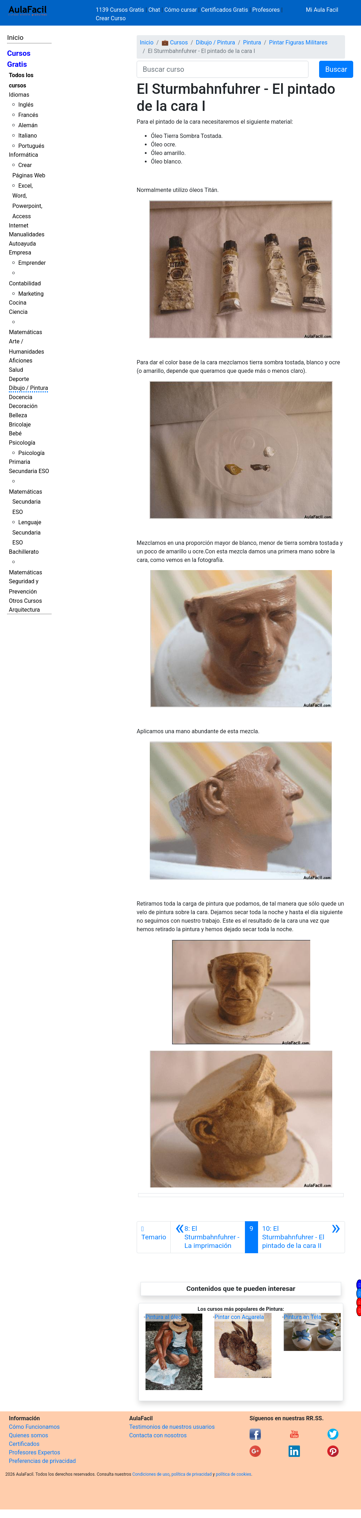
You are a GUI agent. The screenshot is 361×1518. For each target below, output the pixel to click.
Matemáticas (25, 332)
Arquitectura (24, 609)
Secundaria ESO (29, 471)
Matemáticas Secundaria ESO (25, 502)
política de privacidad (191, 1474)
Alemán (27, 125)
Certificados (24, 1444)
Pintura (252, 42)
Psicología (22, 442)
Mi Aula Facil (322, 9)
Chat (154, 9)
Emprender (32, 262)
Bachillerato (24, 551)
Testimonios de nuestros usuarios (172, 1426)
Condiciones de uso (151, 1474)
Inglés (25, 104)
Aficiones (20, 360)
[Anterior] (207, 1237)
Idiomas (19, 94)
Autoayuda (22, 243)
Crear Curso (111, 18)
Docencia (20, 397)
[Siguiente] (301, 1237)
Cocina (17, 302)
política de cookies (233, 1474)
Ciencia (18, 312)
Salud (16, 369)
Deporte (19, 379)
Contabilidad (25, 283)
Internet (18, 225)
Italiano (27, 135)
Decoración (23, 406)
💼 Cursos (175, 42)
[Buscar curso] (222, 69)
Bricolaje (20, 424)
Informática (23, 154)
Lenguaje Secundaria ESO (26, 532)
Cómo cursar (180, 9)
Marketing (30, 293)
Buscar (336, 69)
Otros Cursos (25, 600)
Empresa (20, 252)
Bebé (15, 433)
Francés (28, 115)
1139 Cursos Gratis (121, 9)
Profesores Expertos (34, 1452)
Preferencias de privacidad (42, 1461)
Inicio (15, 37)
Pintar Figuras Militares (298, 42)
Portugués (31, 146)
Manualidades (26, 234)
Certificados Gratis (224, 9)
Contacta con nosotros (158, 1435)
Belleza (18, 415)
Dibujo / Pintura (28, 388)
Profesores (266, 9)
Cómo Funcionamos (34, 1426)
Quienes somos (28, 1435)
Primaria (19, 461)
